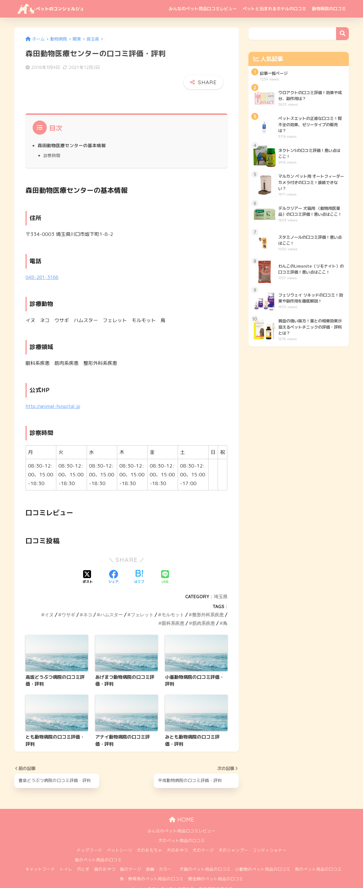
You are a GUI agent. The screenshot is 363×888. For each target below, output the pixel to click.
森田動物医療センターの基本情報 (72, 127)
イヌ (49, 597)
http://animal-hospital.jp (54, 388)
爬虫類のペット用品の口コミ (215, 861)
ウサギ (68, 597)
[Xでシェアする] (88, 559)
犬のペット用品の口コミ (181, 823)
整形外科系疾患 (208, 597)
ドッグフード (89, 832)
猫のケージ (130, 852)
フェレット (142, 597)
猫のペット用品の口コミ (98, 842)
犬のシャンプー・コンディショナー (252, 832)
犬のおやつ (177, 832)
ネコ (87, 597)
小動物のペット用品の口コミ (262, 852)
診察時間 (51, 137)
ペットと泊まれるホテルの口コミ (274, 9)
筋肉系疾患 (203, 605)
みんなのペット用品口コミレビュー (203, 9)
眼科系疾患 (173, 605)
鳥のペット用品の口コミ (318, 852)
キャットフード (40, 852)
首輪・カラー (158, 852)
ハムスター (111, 597)
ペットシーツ (119, 832)
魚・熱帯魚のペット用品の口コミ (151, 861)
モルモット (172, 597)
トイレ (66, 852)
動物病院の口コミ (329, 9)
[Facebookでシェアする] (113, 559)
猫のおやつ (104, 852)
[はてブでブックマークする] (139, 559)
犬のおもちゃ (149, 832)
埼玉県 (220, 578)
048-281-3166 (43, 259)
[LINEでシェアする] (165, 559)
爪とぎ (83, 852)
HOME (181, 801)
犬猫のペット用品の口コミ (205, 852)
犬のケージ (203, 832)
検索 (342, 33)
